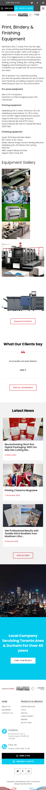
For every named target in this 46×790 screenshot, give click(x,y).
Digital (24, 714)
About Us (6, 707)
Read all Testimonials (23, 387)
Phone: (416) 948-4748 (19, 747)
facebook (37, 3)
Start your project (23, 660)
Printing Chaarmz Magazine (21, 490)
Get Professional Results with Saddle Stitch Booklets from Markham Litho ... (22, 533)
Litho (23, 711)
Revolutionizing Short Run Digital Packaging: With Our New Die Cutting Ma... (21, 447)
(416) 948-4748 (12, 3)
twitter (32, 3)
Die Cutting (26, 724)
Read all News (23, 555)
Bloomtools (28, 785)
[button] (23, 321)
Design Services (28, 707)
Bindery (24, 720)
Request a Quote (24, 8)
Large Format (27, 717)
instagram (43, 3)
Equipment (6, 711)
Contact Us (7, 714)
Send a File (7, 8)
